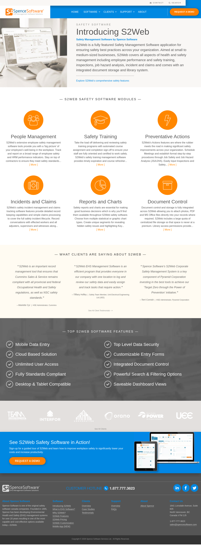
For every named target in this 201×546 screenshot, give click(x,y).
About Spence (147, 506)
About (142, 12)
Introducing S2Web (62, 506)
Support (126, 12)
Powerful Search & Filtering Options (148, 374)
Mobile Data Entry (32, 344)
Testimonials (88, 513)
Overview (86, 506)
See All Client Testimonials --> (100, 311)
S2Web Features (61, 516)
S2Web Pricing (60, 519)
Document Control (167, 201)
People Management (33, 136)
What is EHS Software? (64, 509)
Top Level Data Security (136, 344)
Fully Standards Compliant (40, 374)
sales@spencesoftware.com (183, 524)
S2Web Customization (63, 523)
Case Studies (88, 509)
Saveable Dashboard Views (140, 384)
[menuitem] (75, 11)
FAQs (114, 509)
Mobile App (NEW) (61, 526)
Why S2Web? (59, 513)
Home (75, 12)
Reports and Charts (100, 201)
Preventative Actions (167, 136)
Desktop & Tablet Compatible (43, 384)
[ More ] (33, 164)
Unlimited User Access (36, 364)
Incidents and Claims (33, 201)
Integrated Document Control (141, 364)
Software (90, 12)
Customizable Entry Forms (139, 354)
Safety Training (100, 136)
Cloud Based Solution (36, 354)
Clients (109, 12)
